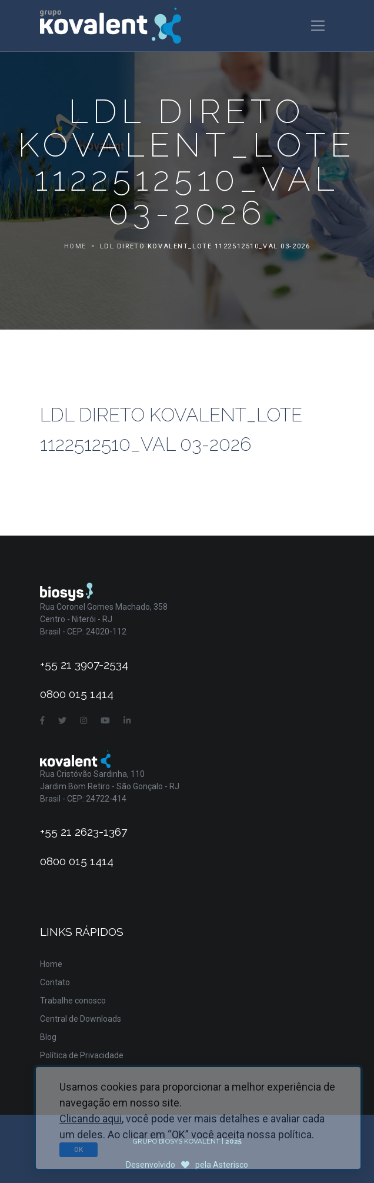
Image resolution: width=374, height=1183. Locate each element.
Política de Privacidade (81, 1055)
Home (75, 246)
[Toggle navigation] (318, 25)
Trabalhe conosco (73, 1000)
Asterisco (230, 1164)
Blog (48, 1037)
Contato (55, 982)
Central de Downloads (80, 1019)
